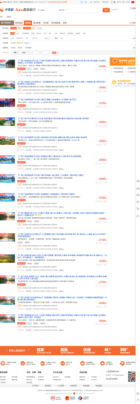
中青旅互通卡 (57, 380)
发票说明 (41, 380)
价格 (24, 52)
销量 (16, 52)
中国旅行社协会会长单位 (48, 363)
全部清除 (39, 28)
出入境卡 (94, 380)
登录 (85, 2)
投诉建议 (99, 386)
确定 (56, 38)
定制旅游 (134, 23)
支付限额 (67, 377)
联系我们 (48, 386)
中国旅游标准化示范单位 (107, 363)
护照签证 (82, 380)
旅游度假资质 (30, 377)
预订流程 (3, 377)
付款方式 (56, 377)
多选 (135, 38)
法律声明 (73, 386)
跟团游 (9, 17)
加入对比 (99, 70)
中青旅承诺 (128, 363)
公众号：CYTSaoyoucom (114, 375)
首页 (1, 17)
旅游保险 (29, 382)
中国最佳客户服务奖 (88, 363)
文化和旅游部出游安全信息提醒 (57, 2)
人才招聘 (61, 386)
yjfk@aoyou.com (98, 390)
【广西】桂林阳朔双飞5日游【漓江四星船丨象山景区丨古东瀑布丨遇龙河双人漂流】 (50, 175)
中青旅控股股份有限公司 (52, 390)
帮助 (123, 2)
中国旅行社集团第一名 (8, 363)
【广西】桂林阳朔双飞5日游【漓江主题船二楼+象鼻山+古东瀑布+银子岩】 (47, 100)
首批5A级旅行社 (28, 363)
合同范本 (41, 377)
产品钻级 (94, 377)
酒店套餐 (37, 23)
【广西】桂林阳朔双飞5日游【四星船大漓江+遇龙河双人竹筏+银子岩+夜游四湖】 (49, 156)
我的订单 (96, 2)
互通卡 (128, 2)
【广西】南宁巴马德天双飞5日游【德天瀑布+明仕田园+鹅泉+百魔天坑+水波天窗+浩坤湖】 (53, 118)
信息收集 (86, 386)
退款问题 (14, 380)
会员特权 (3, 380)
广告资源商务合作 (112, 371)
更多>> (61, 75)
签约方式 (29, 380)
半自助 (46, 23)
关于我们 (35, 386)
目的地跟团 (55, 23)
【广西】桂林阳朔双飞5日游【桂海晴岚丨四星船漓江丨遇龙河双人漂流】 (46, 194)
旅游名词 (82, 377)
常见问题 (14, 377)
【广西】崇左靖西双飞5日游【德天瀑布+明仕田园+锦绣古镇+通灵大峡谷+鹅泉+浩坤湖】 (52, 137)
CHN (134, 2)
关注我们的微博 (111, 379)
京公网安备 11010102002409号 (85, 393)
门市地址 (3, 382)
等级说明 (25, 43)
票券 (65, 23)
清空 (61, 38)
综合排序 (5, 52)
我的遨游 (105, 2)
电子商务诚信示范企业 (67, 363)
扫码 (105, 70)
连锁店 (119, 2)
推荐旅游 (19, 23)
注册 (90, 2)
